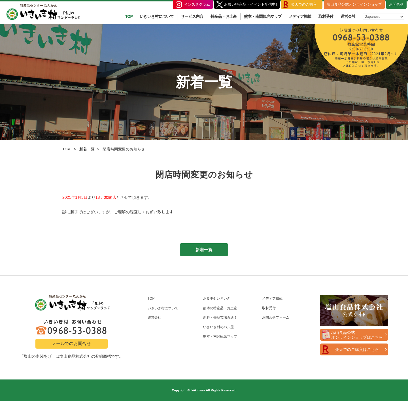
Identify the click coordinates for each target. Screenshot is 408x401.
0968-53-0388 (361, 47)
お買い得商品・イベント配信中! (250, 4)
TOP (129, 16)
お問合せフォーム (275, 317)
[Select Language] (383, 17)
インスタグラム (197, 4)
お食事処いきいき (216, 298)
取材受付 (325, 16)
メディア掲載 (300, 16)
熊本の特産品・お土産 (220, 308)
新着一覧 (87, 149)
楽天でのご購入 (304, 4)
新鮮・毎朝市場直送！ (220, 317)
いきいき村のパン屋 (218, 327)
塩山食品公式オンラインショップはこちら (357, 335)
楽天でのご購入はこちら (357, 349)
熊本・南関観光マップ (263, 16)
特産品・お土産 (224, 16)
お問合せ (396, 4)
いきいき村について (157, 16)
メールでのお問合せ (71, 343)
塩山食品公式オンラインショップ (354, 4)
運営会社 (348, 16)
